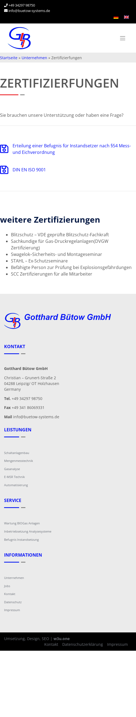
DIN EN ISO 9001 (23, 170)
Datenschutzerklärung (82, 644)
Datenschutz (13, 602)
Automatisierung (16, 485)
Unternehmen (34, 57)
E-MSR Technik (14, 477)
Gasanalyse (12, 469)
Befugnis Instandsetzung (21, 539)
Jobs (7, 586)
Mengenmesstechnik (18, 461)
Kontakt (9, 594)
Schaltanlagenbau (16, 453)
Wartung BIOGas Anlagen (22, 523)
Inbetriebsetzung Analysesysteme (27, 531)
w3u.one (62, 638)
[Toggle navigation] (122, 38)
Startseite (8, 57)
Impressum (12, 610)
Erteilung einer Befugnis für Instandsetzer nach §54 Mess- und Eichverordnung (65, 149)
